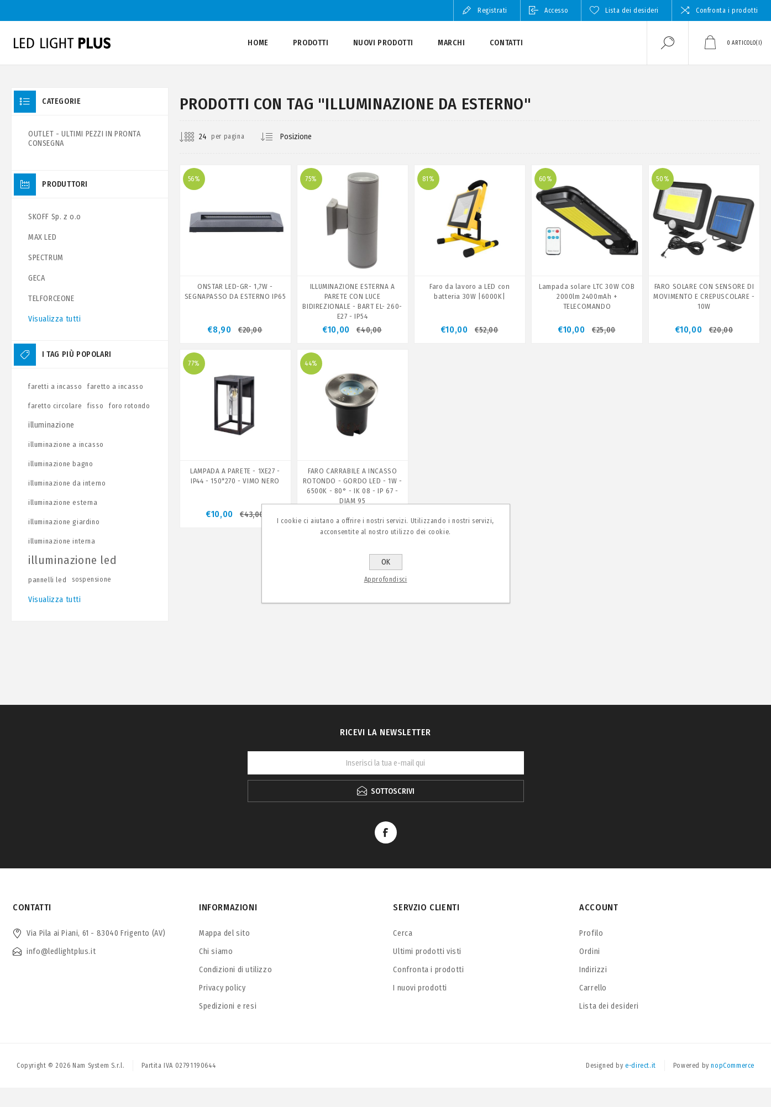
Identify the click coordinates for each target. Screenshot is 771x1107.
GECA (36, 278)
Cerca (402, 933)
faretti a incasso (55, 386)
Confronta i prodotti (727, 10)
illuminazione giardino (63, 522)
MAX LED (42, 237)
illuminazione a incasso (66, 444)
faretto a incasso (115, 386)
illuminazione (51, 425)
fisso (95, 406)
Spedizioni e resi (227, 1006)
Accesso (556, 10)
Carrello (593, 988)
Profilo (591, 933)
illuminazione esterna (63, 502)
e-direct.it (640, 1065)
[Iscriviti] (386, 762)
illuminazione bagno (60, 464)
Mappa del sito (224, 933)
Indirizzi (593, 969)
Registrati (492, 10)
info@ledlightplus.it (61, 951)
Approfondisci (385, 579)
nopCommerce (732, 1065)
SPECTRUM (46, 257)
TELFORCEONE (51, 298)
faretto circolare (55, 406)
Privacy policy (222, 988)
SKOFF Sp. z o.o (54, 217)
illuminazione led (72, 560)
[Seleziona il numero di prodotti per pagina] (194, 137)
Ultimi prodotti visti (427, 951)
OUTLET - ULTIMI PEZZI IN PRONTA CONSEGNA (84, 138)
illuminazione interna (62, 541)
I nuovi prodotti (420, 988)
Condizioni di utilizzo (235, 969)
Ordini (589, 951)
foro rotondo (129, 406)
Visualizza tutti (54, 319)
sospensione (92, 579)
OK (385, 562)
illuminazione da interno (67, 483)
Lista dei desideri (609, 1006)
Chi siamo (216, 951)
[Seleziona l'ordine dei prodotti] (304, 137)
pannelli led (47, 580)
